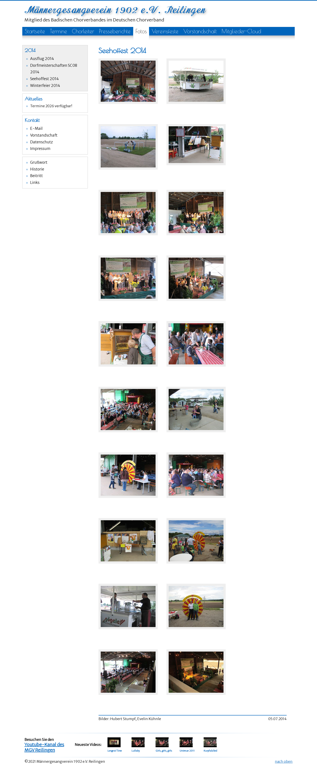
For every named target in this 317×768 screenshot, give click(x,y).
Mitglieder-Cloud (241, 31)
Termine (58, 31)
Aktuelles (33, 99)
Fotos (141, 31)
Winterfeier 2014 (45, 85)
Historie (37, 169)
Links (35, 182)
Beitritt (36, 175)
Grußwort (38, 162)
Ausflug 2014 (42, 58)
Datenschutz (41, 142)
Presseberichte (115, 31)
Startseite (35, 31)
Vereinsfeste (165, 31)
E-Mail (36, 128)
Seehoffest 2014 (44, 78)
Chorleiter (83, 31)
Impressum (40, 148)
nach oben (284, 761)
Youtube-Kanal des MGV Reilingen (44, 747)
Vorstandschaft (200, 31)
